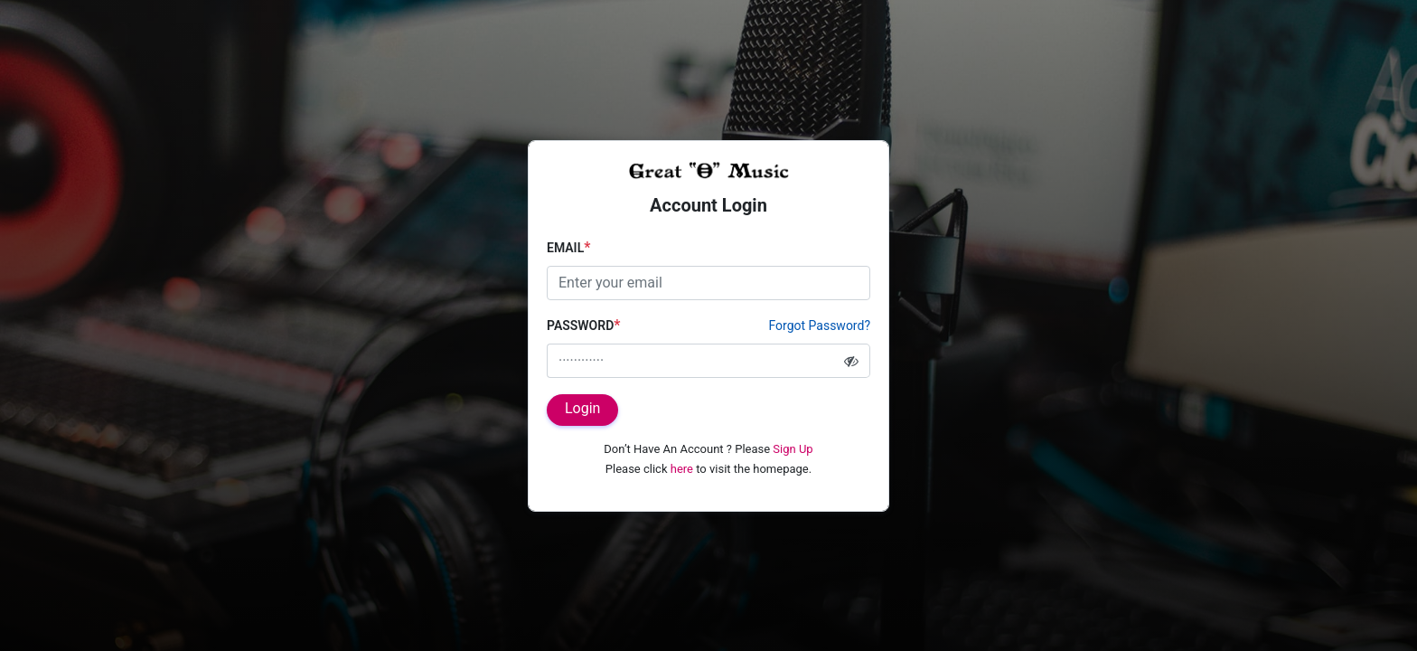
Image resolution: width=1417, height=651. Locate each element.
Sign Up (792, 449)
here (682, 469)
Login (582, 408)
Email (568, 247)
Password (583, 325)
